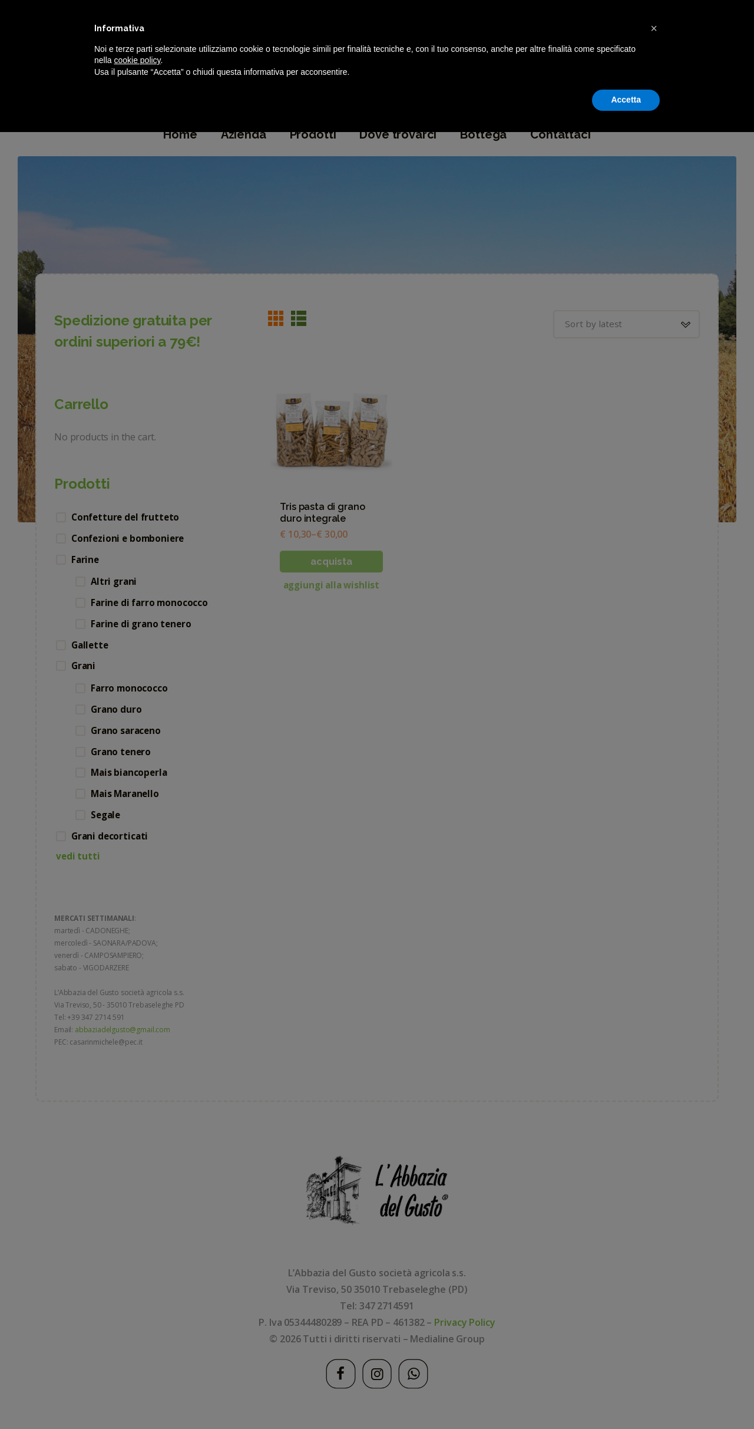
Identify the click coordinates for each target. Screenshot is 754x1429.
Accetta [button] (626, 1396)
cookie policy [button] (137, 1357)
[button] (653, 1325)
